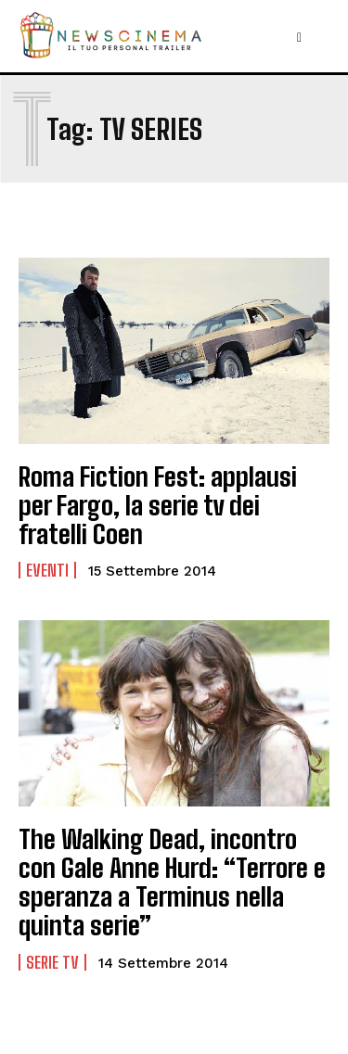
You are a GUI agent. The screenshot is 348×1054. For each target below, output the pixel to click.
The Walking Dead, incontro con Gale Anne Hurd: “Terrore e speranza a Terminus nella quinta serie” (172, 881)
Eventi (47, 570)
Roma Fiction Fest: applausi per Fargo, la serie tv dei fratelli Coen (158, 505)
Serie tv (52, 962)
